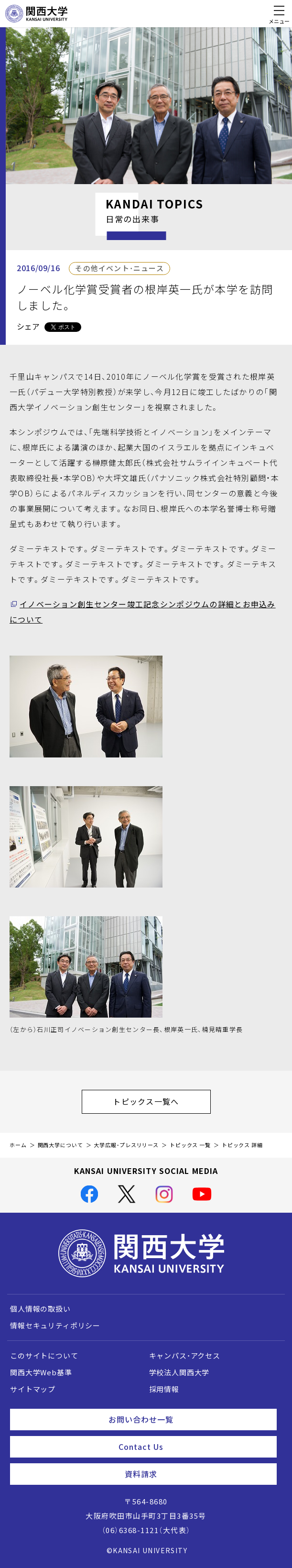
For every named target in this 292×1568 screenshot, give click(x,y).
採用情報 (164, 1389)
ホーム (18, 1145)
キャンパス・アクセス (184, 1355)
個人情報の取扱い (40, 1309)
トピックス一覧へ (161, 1101)
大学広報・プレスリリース (126, 1145)
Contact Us (194, 1446)
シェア (28, 326)
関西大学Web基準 (41, 1372)
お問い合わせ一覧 (188, 1419)
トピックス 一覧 (190, 1145)
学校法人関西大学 (179, 1372)
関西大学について (60, 1145)
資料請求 (197, 1474)
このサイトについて (44, 1355)
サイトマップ (32, 1389)
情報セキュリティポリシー (55, 1325)
